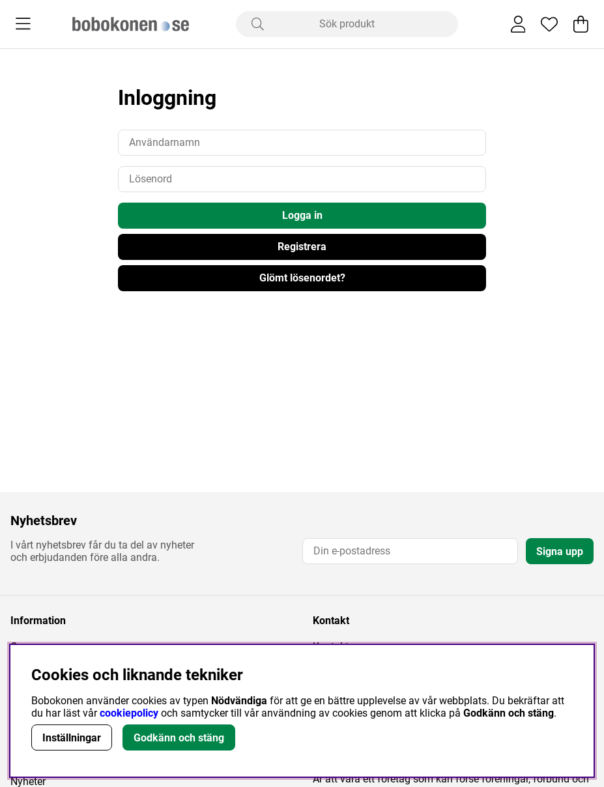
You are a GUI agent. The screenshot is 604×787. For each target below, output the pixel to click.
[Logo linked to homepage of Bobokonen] (130, 24)
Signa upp (559, 551)
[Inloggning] (518, 24)
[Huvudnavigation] (23, 24)
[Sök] (347, 24)
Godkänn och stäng (179, 738)
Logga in (302, 215)
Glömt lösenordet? (302, 278)
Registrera (302, 246)
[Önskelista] (549, 24)
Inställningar (71, 738)
